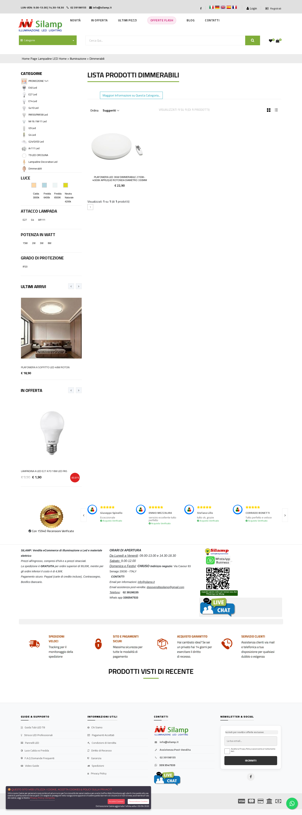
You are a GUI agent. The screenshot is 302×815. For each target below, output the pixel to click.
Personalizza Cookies (138, 801)
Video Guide (30, 766)
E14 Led (33, 101)
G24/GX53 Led (36, 141)
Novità (75, 20)
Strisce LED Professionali (37, 735)
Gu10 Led (34, 108)
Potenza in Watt (38, 235)
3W (42, 243)
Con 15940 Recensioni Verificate (53, 531)
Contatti (212, 20)
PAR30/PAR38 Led (38, 114)
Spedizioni (95, 766)
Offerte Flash (161, 20)
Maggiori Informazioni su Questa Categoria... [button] (131, 95)
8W (49, 243)
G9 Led (32, 128)
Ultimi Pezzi (127, 20)
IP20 (25, 266)
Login (252, 8)
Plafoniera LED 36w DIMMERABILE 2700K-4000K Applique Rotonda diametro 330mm (119, 178)
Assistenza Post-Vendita (172, 750)
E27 (25, 219)
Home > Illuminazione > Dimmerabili (81, 58)
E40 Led (33, 87)
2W (34, 243)
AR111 (41, 219)
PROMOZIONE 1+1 (38, 81)
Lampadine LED (48, 58)
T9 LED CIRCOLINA (38, 155)
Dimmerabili (35, 168)
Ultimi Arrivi (33, 287)
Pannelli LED (30, 743)
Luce (25, 178)
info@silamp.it (166, 742)
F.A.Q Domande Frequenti (37, 758)
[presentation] (71, 286)
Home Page (29, 58)
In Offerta (99, 20)
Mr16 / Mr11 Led (38, 121)
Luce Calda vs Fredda (35, 750)
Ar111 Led (34, 148)
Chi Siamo (94, 727)
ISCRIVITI (250, 760)
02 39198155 (165, 757)
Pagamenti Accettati (100, 735)
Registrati (273, 8)
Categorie (27, 40)
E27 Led (33, 94)
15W (25, 243)
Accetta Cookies (116, 801)
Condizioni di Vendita (101, 743)
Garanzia (94, 758)
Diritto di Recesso (99, 750)
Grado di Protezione (42, 258)
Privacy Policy (97, 773)
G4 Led (32, 134)
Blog (191, 20)
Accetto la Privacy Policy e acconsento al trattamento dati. (253, 750)
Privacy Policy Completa (42, 798)
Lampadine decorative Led (43, 161)
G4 (32, 219)
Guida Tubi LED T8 (33, 727)
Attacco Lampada (39, 211)
